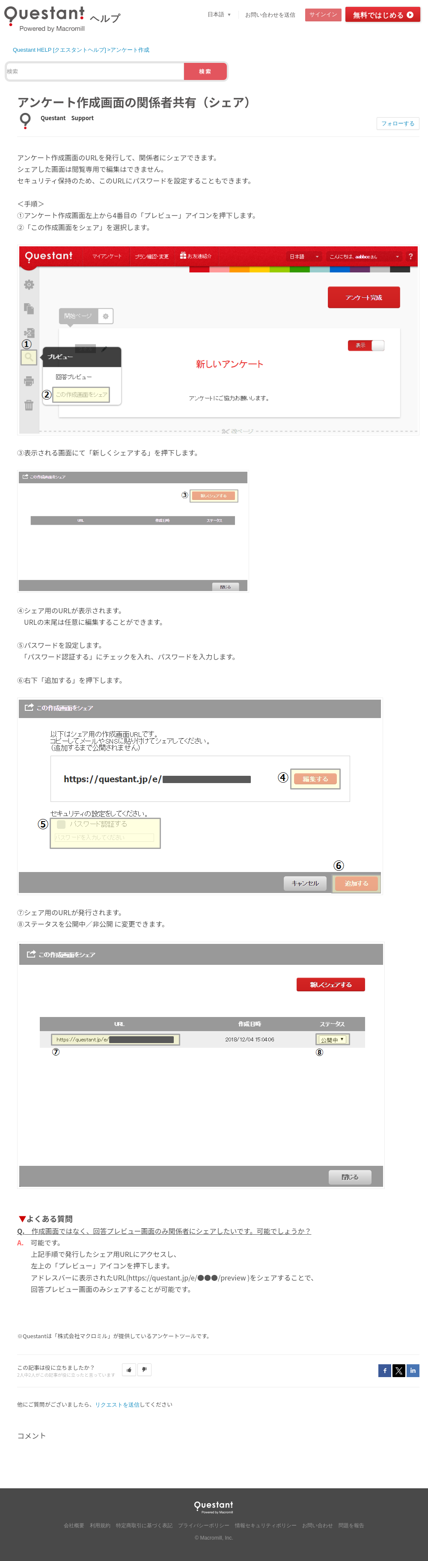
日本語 (217, 14)
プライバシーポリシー (203, 1525)
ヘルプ (105, 18)
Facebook (384, 1370)
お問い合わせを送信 (270, 15)
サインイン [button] (323, 14)
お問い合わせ (317, 1525)
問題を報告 (351, 1525)
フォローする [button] (398, 123)
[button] (129, 1369)
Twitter (398, 1370)
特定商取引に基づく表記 (144, 1525)
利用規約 (100, 1525)
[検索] (95, 71)
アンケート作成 (129, 50)
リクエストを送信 (117, 1404)
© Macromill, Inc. (214, 1538)
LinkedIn (413, 1370)
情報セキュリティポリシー (266, 1525)
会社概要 (74, 1525)
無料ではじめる (378, 15)
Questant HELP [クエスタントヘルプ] (59, 50)
